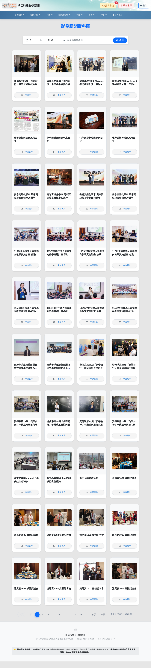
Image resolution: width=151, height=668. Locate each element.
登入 (143, 5)
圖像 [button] (90, 15)
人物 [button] (102, 15)
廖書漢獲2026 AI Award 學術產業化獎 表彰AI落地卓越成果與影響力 (91, 84)
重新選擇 (126, 5)
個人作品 (117, 15)
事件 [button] (48, 15)
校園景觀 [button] (34, 15)
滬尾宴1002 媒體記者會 (124, 478)
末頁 (103, 614)
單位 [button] (78, 15)
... (87, 614)
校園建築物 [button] (63, 15)
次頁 (94, 614)
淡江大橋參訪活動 (88, 478)
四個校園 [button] (18, 15)
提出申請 (109, 5)
